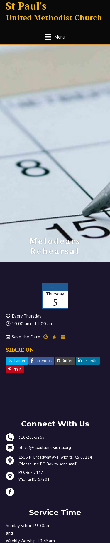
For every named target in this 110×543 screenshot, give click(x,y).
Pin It (14, 369)
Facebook (41, 360)
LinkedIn (87, 360)
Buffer (65, 360)
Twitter (17, 360)
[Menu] (55, 36)
